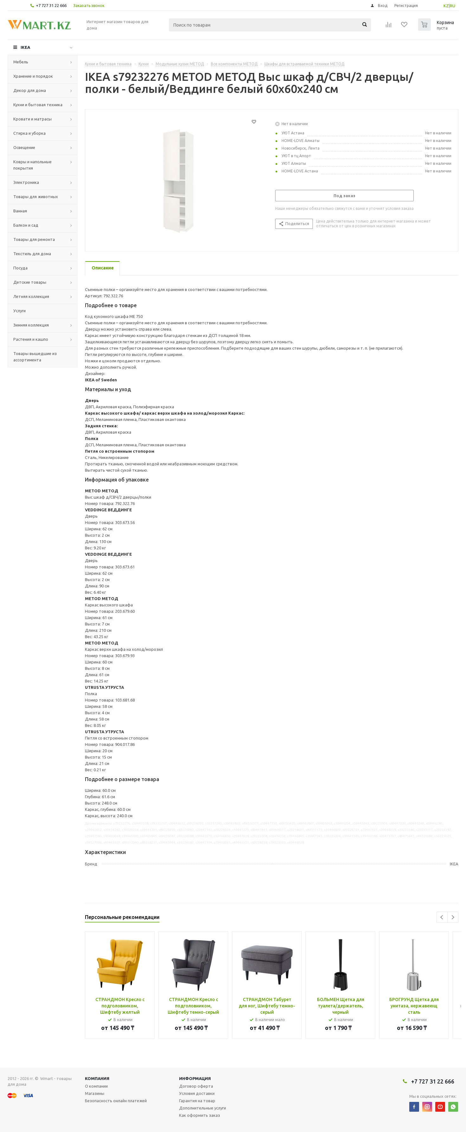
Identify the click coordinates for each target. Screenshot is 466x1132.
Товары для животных (35, 196)
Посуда (20, 268)
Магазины (94, 1093)
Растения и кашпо (30, 339)
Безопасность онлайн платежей (116, 1100)
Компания (97, 1078)
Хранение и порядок (33, 76)
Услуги (19, 310)
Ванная (20, 211)
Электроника (26, 182)
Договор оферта (196, 1086)
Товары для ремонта (34, 239)
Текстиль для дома (32, 253)
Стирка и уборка (29, 133)
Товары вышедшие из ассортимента (35, 356)
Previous (442, 917)
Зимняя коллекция (31, 325)
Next (453, 917)
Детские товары (29, 282)
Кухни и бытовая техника (37, 104)
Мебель (20, 62)
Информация (195, 1078)
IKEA (25, 47)
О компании (96, 1086)
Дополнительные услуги (202, 1108)
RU (452, 5)
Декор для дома (29, 90)
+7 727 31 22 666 (51, 5)
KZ (446, 5)
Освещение (24, 147)
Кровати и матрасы (32, 119)
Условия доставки (197, 1093)
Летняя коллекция (31, 296)
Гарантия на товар (197, 1100)
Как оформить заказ (199, 1115)
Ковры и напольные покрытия (32, 164)
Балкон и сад (25, 225)
